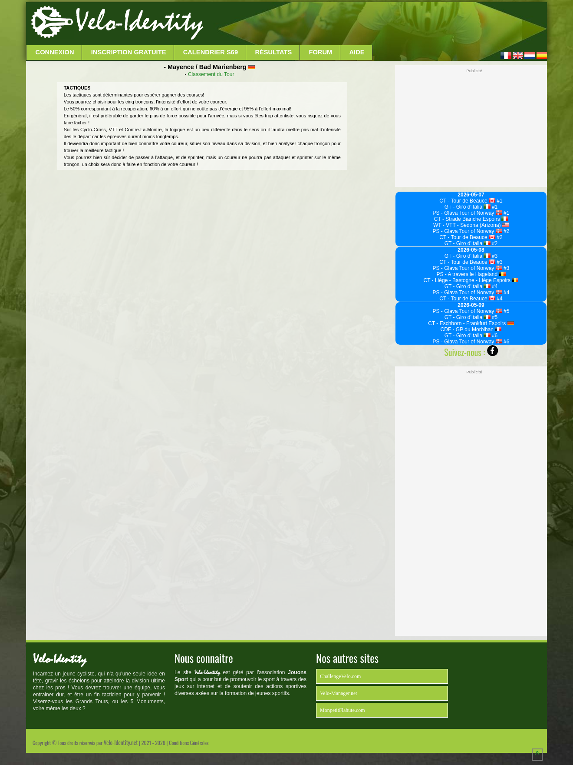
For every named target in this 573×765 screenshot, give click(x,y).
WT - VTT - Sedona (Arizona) (471, 225)
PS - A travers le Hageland (470, 274)
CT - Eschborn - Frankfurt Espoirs (471, 323)
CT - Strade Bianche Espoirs (471, 219)
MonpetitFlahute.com (342, 710)
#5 (506, 311)
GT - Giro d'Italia (468, 207)
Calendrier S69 (210, 52)
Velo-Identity (139, 21)
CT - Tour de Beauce (467, 201)
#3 (494, 256)
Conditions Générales (188, 742)
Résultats (273, 52)
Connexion (55, 52)
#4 (494, 286)
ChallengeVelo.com (340, 676)
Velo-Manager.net (338, 693)
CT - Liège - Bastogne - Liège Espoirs (471, 280)
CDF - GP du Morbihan (471, 329)
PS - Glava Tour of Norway (467, 213)
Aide (357, 52)
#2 (506, 231)
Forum (320, 52)
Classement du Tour (211, 74)
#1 (499, 201)
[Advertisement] (374, 23)
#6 (494, 336)
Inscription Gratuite (128, 52)
